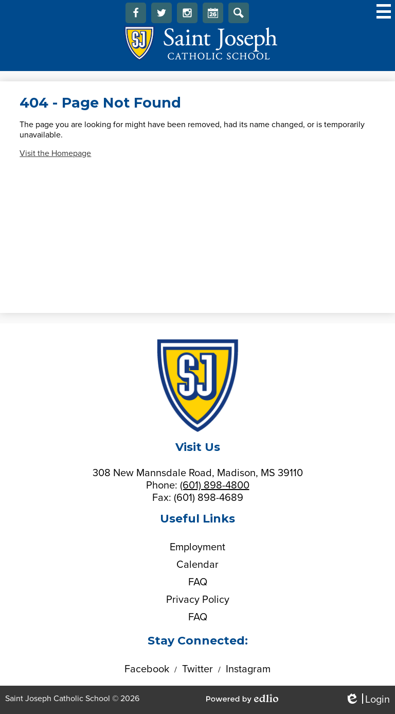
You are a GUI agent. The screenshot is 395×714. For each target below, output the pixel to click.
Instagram (187, 15)
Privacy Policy (197, 600)
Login (367, 699)
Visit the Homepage (55, 153)
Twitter (161, 15)
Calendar (213, 15)
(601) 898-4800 (214, 485)
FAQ (197, 582)
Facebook (135, 15)
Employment (197, 547)
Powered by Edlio (242, 698)
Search (238, 15)
